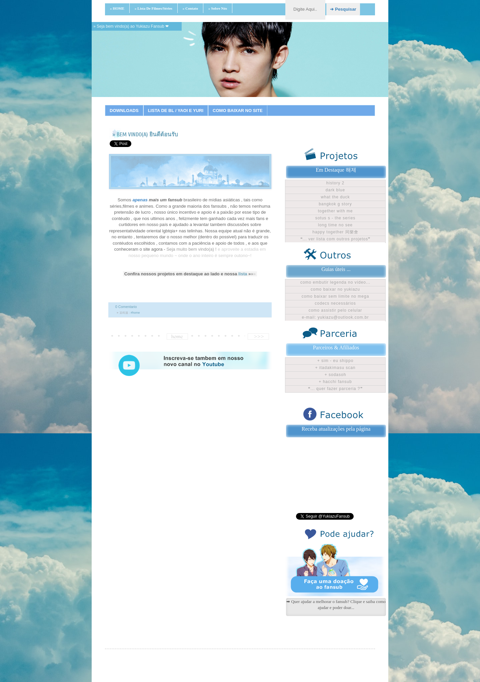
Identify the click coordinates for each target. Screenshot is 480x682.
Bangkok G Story (335, 204)
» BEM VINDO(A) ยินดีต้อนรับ (145, 134)
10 (235, 105)
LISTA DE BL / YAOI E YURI (175, 110)
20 (318, 105)
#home (135, 312)
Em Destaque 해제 (336, 170)
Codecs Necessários (335, 303)
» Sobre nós (217, 8)
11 (243, 105)
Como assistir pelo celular (335, 310)
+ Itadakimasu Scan (335, 367)
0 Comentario (126, 307)
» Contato (190, 8)
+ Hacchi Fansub (335, 381)
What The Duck (335, 197)
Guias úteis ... (336, 269)
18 (302, 105)
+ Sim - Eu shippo (335, 360)
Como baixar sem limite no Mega (335, 296)
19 (310, 105)
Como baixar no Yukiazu (335, 289)
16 (285, 105)
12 (252, 105)
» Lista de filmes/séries (153, 8)
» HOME (117, 8)
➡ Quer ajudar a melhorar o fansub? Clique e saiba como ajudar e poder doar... (336, 604)
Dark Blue (335, 190)
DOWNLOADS (124, 110)
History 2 (335, 183)
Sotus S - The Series (335, 218)
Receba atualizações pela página (336, 429)
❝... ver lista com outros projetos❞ (335, 239)
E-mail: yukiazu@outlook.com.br (335, 317)
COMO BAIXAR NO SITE (238, 110)
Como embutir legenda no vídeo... (335, 282)
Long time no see (335, 225)
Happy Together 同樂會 (335, 232)
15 (277, 105)
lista (242, 273)
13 (260, 105)
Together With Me (335, 211)
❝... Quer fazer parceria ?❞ (335, 388)
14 (268, 105)
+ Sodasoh (335, 374)
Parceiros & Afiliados (336, 347)
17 (293, 105)
